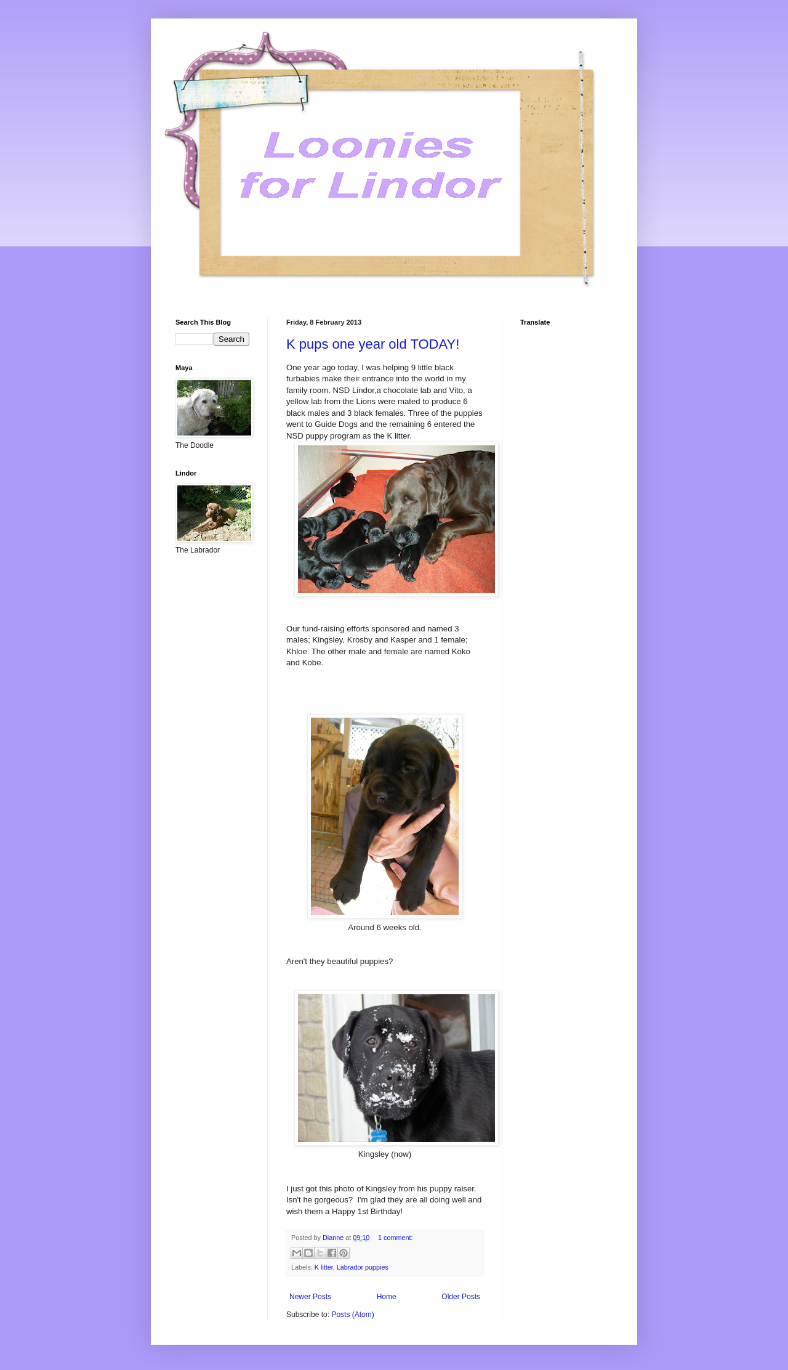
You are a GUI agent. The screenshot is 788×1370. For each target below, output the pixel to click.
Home (386, 1296)
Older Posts (460, 1296)
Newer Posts (310, 1296)
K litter (324, 1267)
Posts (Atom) (352, 1314)
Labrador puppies (362, 1267)
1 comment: (395, 1237)
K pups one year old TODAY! (372, 344)
